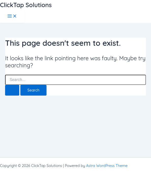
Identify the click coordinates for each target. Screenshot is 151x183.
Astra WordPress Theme (107, 165)
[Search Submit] (12, 90)
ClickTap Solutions (26, 5)
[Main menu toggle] (12, 16)
